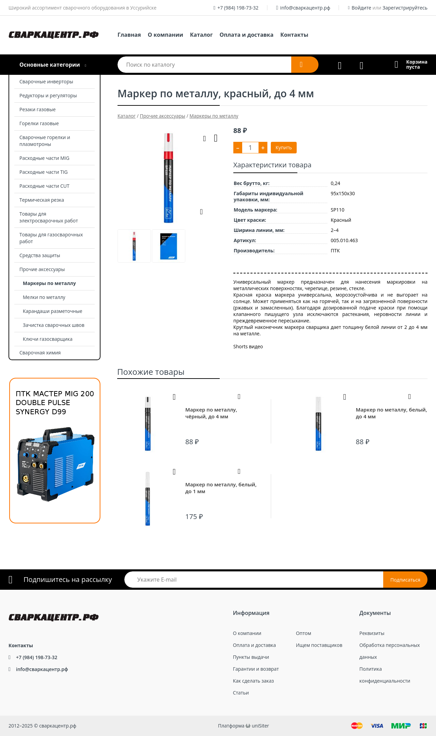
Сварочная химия (40, 352)
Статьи (241, 692)
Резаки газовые (37, 109)
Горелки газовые (39, 123)
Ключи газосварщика (48, 339)
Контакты (294, 34)
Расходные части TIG (43, 172)
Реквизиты (371, 633)
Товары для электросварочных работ (48, 217)
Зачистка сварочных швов (53, 325)
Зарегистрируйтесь (405, 7)
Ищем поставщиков (319, 645)
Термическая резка (41, 200)
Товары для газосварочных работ (51, 238)
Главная (129, 34)
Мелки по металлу (44, 297)
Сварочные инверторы (46, 81)
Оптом (303, 633)
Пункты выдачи (251, 657)
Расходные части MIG (44, 158)
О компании (165, 34)
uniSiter (260, 725)
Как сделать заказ (253, 681)
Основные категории (49, 64)
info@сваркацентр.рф (305, 7)
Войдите (361, 7)
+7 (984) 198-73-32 (238, 7)
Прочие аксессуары (42, 269)
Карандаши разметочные (52, 311)
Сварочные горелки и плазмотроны (44, 140)
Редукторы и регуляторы (48, 95)
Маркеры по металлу (49, 283)
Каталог (201, 34)
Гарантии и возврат (256, 669)
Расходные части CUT (44, 186)
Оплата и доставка (247, 34)
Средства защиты (39, 255)
